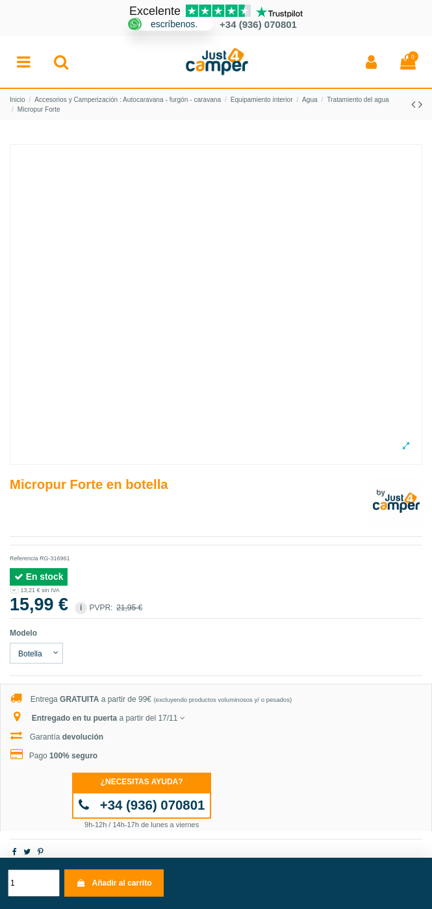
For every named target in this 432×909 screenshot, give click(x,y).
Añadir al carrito (113, 883)
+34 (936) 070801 (142, 805)
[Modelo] (36, 653)
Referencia (24, 558)
